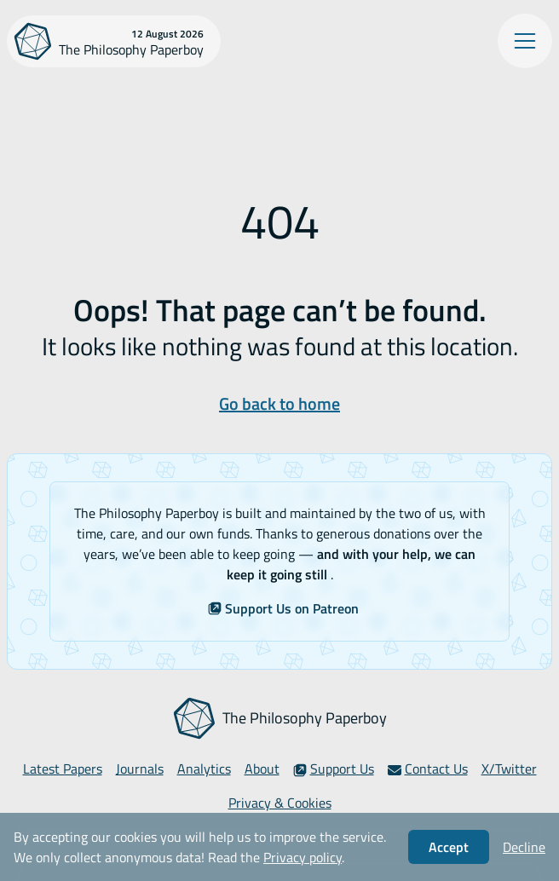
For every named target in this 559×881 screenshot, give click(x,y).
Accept (449, 847)
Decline (524, 847)
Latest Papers (62, 768)
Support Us (333, 768)
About (262, 768)
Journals (140, 768)
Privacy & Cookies (279, 802)
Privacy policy (302, 857)
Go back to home (279, 403)
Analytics (204, 768)
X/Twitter (509, 768)
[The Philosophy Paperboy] (114, 41)
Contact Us (428, 768)
